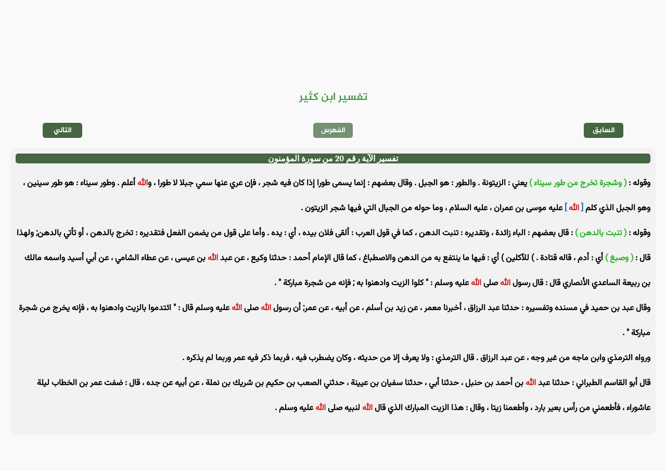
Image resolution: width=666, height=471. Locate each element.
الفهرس (333, 130)
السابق (604, 130)
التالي (63, 130)
